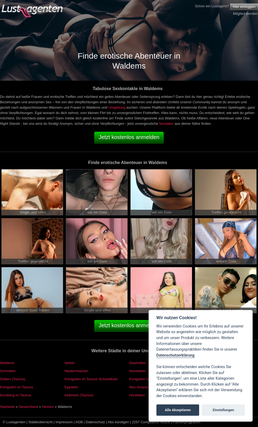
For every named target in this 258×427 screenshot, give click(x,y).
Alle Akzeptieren (178, 410)
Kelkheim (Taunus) (79, 395)
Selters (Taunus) (13, 379)
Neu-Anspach (139, 387)
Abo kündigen (118, 422)
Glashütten (137, 363)
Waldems (7, 363)
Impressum (64, 422)
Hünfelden (137, 395)
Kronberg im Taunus (15, 395)
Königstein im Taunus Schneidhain (91, 379)
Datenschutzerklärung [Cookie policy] (175, 355)
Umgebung (117, 107)
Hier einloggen (244, 7)
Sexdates (166, 124)
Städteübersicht (40, 422)
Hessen (48, 407)
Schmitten (8, 371)
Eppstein (71, 387)
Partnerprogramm (186, 422)
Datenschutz (95, 422)
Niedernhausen (76, 371)
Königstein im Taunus (16, 387)
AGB (79, 422)
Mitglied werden (245, 14)
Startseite (7, 407)
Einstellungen (223, 410)
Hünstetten (137, 371)
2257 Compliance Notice (151, 422)
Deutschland (28, 407)
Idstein (69, 363)
